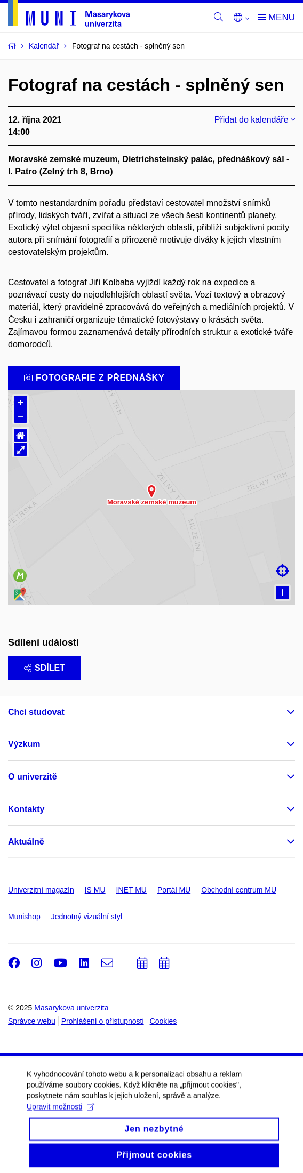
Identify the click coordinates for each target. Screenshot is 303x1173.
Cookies (163, 1021)
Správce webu (31, 1021)
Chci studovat (36, 712)
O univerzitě (32, 776)
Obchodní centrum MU (238, 890)
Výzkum (24, 744)
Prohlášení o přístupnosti (102, 1021)
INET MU (131, 890)
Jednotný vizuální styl (86, 916)
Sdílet (44, 667)
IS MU (95, 890)
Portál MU (173, 890)
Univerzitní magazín (41, 890)
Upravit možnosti (60, 1114)
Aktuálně (26, 841)
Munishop (24, 916)
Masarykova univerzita (71, 1007)
